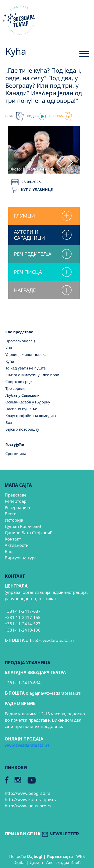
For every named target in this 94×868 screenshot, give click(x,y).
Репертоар (16, 501)
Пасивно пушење (21, 408)
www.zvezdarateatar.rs (27, 745)
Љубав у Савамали (22, 395)
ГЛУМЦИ (24, 215)
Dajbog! (34, 856)
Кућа (9, 361)
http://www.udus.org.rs (28, 806)
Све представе (19, 331)
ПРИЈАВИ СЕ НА (42, 834)
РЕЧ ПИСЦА (28, 272)
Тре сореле (15, 388)
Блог (9, 551)
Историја (14, 520)
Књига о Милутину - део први (32, 374)
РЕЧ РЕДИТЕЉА (32, 254)
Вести (11, 514)
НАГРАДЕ (25, 290)
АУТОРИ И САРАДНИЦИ (29, 234)
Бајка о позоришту (22, 429)
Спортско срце (18, 381)
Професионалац (20, 340)
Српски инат (16, 453)
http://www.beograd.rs (27, 793)
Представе (16, 495)
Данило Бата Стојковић (29, 532)
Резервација (17, 507)
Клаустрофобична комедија (30, 415)
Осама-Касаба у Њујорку (27, 401)
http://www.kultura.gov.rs (30, 799)
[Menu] (84, 56)
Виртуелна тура (21, 558)
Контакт (13, 539)
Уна (8, 347)
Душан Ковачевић (23, 526)
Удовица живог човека (25, 354)
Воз (8, 422)
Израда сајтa (60, 856)
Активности (17, 545)
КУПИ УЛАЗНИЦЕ (32, 189)
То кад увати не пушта (25, 367)
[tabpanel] (44, 149)
